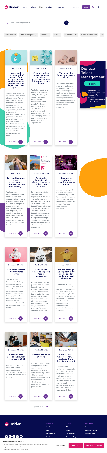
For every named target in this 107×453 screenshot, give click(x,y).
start (86, 7)
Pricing (48, 437)
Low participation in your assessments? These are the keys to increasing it (16, 182)
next (46, 407)
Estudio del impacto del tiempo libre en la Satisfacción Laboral (41, 182)
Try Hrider (88, 427)
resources (60, 7)
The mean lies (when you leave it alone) (66, 75)
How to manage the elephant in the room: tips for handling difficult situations (66, 274)
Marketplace (50, 433)
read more (16, 142)
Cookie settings (60, 445)
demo (25, 7)
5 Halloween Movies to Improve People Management (41, 273)
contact (76, 7)
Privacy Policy (71, 437)
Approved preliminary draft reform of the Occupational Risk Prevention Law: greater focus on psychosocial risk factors (16, 80)
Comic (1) (57, 35)
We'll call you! (90, 433)
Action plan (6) (10, 35)
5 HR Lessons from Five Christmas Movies (16, 272)
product (49, 7)
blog (41, 7)
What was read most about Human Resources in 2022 (15, 357)
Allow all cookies (94, 445)
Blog (47, 430)
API (67, 427)
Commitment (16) (70, 35)
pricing (33, 7)
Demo (68, 430)
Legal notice (70, 433)
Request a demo (91, 430)
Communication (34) (89, 35)
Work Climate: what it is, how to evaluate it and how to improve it (66, 358)
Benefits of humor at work (41, 356)
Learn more (24, 449)
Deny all (75, 445)
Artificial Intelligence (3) (28, 35)
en (99, 7)
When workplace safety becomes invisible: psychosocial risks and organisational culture (41, 78)
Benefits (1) (45, 35)
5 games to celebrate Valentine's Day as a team (66, 181)
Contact (49, 427)
